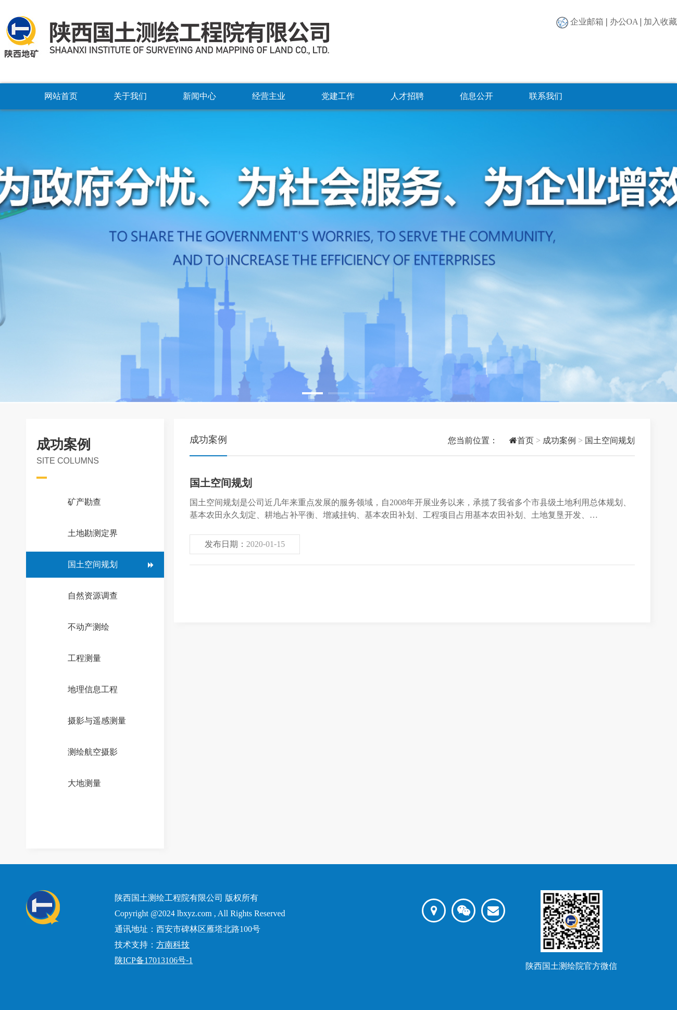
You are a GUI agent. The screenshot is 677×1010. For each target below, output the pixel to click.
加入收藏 (660, 21)
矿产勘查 (84, 501)
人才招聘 (407, 96)
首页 (516, 440)
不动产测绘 (88, 626)
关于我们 (130, 96)
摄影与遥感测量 (97, 720)
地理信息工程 (93, 689)
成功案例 (559, 440)
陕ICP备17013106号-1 (154, 960)
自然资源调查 (93, 595)
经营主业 (268, 96)
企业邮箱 (587, 21)
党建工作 (338, 96)
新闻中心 (199, 96)
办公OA (624, 21)
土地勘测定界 (93, 533)
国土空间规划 (93, 564)
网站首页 (61, 96)
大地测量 (84, 783)
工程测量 (84, 658)
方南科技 (173, 944)
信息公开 (476, 96)
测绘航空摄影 (93, 751)
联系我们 (545, 96)
